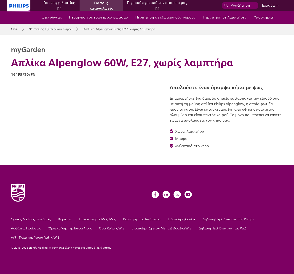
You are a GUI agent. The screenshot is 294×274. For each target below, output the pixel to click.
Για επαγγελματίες (59, 5)
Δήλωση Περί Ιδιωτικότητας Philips (228, 219)
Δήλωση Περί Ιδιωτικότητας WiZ (222, 228)
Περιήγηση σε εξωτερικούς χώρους (165, 17)
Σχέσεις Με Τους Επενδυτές (31, 219)
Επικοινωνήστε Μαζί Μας (97, 219)
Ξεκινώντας (52, 17)
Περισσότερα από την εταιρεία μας (157, 5)
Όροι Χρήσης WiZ (111, 228)
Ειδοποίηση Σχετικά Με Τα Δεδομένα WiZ (161, 228)
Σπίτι (14, 29)
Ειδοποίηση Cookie (181, 219)
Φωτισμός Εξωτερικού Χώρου (50, 29)
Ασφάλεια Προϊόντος (26, 228)
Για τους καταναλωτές (101, 5)
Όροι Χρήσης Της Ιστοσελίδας (70, 228)
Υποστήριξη (264, 17)
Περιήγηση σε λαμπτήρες (224, 17)
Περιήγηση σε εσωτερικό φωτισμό (98, 17)
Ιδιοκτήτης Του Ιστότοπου (141, 219)
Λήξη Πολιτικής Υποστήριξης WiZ (35, 237)
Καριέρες (65, 219)
